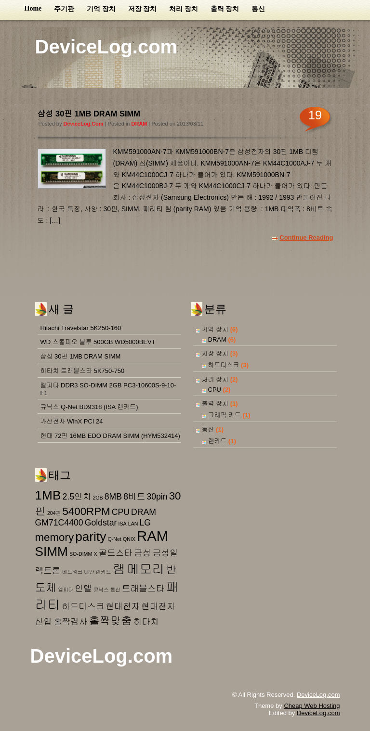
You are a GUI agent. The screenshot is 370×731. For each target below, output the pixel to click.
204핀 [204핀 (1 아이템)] (54, 513)
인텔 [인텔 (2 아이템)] (83, 588)
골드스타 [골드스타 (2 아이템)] (116, 553)
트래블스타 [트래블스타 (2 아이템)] (143, 588)
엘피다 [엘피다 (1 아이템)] (65, 589)
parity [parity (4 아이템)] (90, 536)
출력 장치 (225, 9)
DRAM (139, 124)
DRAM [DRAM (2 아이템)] (143, 512)
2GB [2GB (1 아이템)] (97, 497)
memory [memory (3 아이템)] (54, 537)
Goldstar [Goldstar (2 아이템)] (101, 522)
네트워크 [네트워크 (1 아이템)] (72, 572)
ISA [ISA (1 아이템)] (122, 523)
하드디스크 (223, 365)
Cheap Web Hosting (312, 705)
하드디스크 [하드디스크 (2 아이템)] (83, 606)
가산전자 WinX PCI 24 (71, 421)
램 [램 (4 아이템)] (119, 569)
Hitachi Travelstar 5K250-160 (80, 328)
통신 (258, 9)
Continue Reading (306, 237)
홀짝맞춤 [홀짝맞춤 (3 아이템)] (110, 621)
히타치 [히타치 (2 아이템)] (146, 622)
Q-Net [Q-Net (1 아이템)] (114, 539)
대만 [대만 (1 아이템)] (89, 572)
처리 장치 (183, 9)
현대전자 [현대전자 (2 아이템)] (123, 606)
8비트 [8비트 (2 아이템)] (134, 496)
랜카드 (217, 441)
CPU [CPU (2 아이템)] (121, 512)
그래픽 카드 (224, 415)
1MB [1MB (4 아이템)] (48, 495)
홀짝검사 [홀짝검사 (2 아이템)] (70, 622)
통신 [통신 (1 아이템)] (115, 589)
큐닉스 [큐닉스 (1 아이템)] (101, 589)
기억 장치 (101, 9)
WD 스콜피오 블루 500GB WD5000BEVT (98, 342)
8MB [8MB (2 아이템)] (113, 496)
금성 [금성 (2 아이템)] (142, 553)
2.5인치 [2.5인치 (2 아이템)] (76, 496)
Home (33, 8)
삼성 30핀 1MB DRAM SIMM (89, 113)
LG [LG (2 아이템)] (145, 522)
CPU (214, 389)
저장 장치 (142, 9)
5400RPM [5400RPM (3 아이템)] (86, 511)
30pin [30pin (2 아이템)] (156, 496)
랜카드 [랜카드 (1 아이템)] (103, 572)
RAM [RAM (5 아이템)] (152, 536)
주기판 (64, 9)
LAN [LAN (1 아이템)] (133, 523)
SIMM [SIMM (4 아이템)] (51, 551)
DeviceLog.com (106, 46)
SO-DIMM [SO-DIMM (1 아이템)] (80, 554)
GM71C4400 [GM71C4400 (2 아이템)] (59, 522)
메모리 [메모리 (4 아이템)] (146, 569)
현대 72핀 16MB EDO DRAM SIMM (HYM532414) (110, 435)
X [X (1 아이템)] (95, 554)
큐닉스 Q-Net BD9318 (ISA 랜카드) (89, 406)
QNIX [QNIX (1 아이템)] (129, 539)
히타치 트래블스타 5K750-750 (82, 370)
